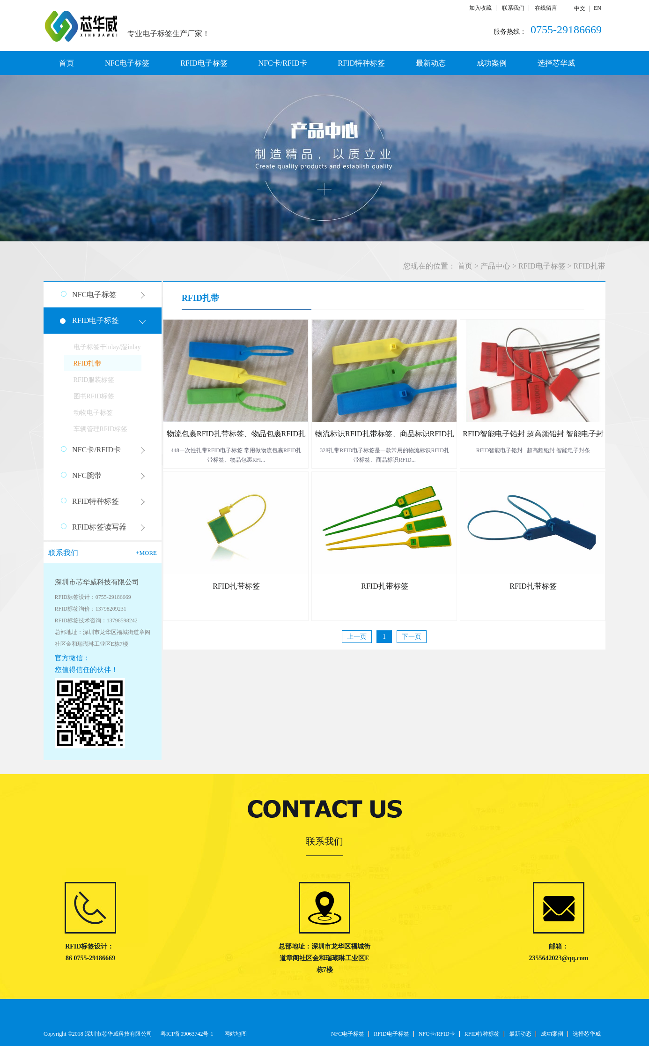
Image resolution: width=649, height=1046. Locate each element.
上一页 (357, 636)
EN (597, 8)
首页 (66, 63)
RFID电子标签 (541, 266)
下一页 (411, 636)
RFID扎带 (589, 266)
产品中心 (495, 266)
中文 (579, 8)
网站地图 (234, 1034)
